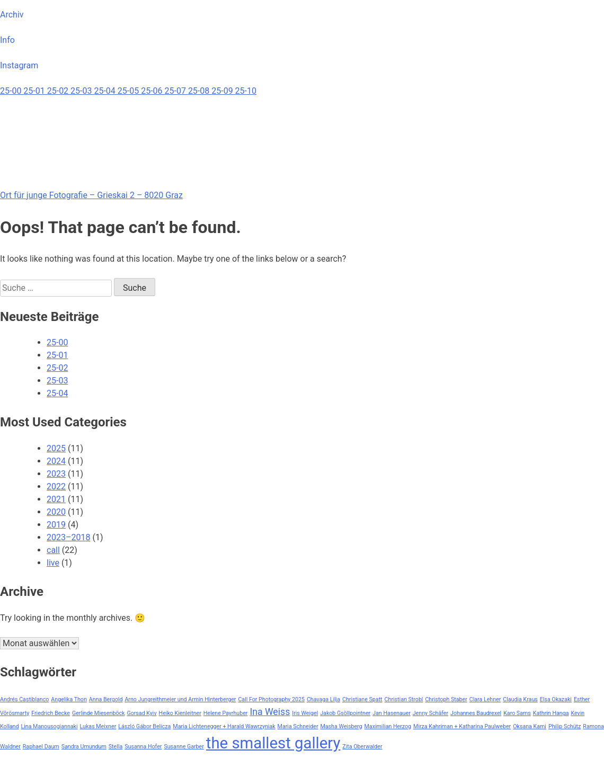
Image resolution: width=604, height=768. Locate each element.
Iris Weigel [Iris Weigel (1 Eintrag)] (305, 713)
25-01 (35, 91)
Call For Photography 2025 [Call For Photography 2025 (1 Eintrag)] (271, 699)
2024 (56, 461)
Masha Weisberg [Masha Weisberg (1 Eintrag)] (341, 726)
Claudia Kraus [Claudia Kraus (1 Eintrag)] (520, 699)
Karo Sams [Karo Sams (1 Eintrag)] (517, 713)
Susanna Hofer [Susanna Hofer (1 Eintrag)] (143, 746)
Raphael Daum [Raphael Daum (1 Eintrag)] (41, 746)
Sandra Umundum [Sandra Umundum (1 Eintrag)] (83, 746)
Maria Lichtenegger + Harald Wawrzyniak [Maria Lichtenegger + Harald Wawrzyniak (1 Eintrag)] (224, 726)
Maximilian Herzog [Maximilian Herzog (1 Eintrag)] (388, 726)
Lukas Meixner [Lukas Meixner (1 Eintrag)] (98, 726)
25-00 (11, 91)
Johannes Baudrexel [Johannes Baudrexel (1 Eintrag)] (475, 713)
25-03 (82, 91)
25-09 (223, 91)
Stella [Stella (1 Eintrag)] (115, 746)
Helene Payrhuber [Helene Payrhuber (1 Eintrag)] (225, 713)
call (53, 550)
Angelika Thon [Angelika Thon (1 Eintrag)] (68, 699)
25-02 (58, 91)
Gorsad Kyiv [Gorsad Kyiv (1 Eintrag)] (141, 713)
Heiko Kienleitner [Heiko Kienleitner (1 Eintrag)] (180, 713)
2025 (56, 448)
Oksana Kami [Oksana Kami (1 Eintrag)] (529, 726)
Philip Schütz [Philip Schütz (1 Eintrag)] (564, 726)
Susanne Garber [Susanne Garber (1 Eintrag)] (183, 746)
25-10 (245, 91)
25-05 (129, 91)
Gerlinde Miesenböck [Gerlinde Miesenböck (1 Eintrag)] (98, 713)
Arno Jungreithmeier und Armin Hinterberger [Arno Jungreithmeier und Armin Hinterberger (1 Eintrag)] (180, 699)
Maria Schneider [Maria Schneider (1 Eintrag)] (298, 726)
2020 (56, 512)
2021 (56, 499)
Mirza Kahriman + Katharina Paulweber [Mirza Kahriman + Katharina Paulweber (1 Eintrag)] (462, 726)
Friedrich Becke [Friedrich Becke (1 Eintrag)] (50, 713)
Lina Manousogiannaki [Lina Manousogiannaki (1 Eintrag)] (49, 726)
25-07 (176, 91)
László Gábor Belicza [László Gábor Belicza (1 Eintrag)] (144, 726)
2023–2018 (68, 537)
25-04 (105, 91)
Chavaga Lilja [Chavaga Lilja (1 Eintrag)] (323, 699)
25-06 (152, 91)
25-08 (199, 91)
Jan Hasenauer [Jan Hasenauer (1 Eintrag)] (391, 713)
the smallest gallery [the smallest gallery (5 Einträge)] (273, 743)
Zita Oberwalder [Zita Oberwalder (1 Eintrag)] (362, 746)
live (53, 563)
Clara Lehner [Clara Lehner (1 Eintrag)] (485, 699)
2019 (56, 525)
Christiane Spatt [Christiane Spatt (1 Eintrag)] (362, 699)
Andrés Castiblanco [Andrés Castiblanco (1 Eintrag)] (24, 699)
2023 (56, 474)
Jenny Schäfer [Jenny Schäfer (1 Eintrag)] (430, 713)
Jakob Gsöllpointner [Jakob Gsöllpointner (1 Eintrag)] (345, 713)
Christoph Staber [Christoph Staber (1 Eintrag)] (446, 699)
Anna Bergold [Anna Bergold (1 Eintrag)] (106, 699)
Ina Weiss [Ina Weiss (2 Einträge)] (270, 712)
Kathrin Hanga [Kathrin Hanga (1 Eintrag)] (551, 713)
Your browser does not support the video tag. (79, 137)
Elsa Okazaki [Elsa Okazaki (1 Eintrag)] (556, 699)
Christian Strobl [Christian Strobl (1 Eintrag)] (404, 699)
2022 (56, 486)
